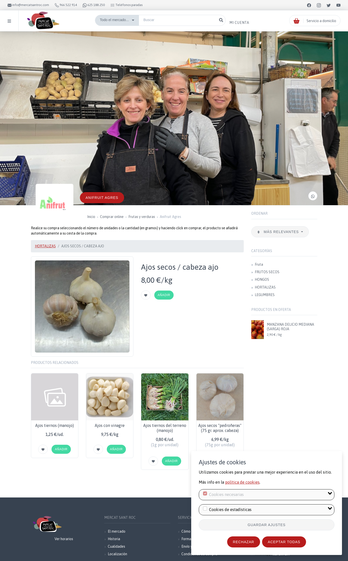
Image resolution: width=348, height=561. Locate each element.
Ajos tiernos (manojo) (54, 425)
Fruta (259, 264)
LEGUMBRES (265, 295)
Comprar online (112, 217)
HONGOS (262, 279)
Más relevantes (278, 232)
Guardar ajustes (267, 525)
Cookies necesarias (226, 494)
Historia (114, 539)
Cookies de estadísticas (230, 509)
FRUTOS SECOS (267, 272)
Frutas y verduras (141, 217)
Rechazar (243, 542)
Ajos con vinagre (110, 425)
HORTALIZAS (45, 246)
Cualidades (116, 546)
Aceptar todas (284, 542)
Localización (117, 554)
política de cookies (242, 482)
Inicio (91, 217)
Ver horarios (64, 539)
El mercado (116, 531)
